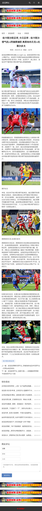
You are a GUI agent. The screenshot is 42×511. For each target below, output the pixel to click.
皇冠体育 (11, 33)
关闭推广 (22, 509)
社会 (19, 33)
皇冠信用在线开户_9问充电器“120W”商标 (16, 422)
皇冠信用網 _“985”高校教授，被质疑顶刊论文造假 (19, 426)
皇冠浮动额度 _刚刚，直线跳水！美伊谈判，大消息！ (20, 404)
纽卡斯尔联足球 (8, 361)
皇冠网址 (5, 3)
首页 (3, 33)
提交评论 (7, 476)
